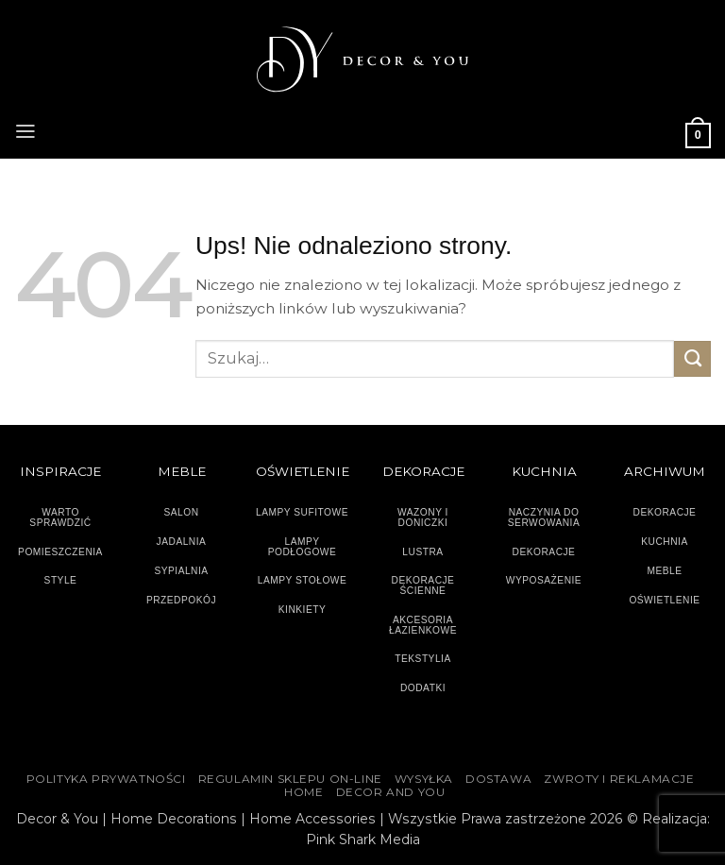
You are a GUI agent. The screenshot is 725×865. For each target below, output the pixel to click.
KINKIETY (302, 609)
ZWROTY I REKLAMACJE (619, 779)
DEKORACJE (665, 512)
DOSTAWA (498, 779)
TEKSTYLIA (423, 658)
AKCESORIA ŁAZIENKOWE (423, 625)
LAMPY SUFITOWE (302, 512)
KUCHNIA (664, 541)
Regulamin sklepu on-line (290, 779)
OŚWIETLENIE (664, 600)
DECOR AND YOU (391, 792)
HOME (303, 792)
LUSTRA (422, 552)
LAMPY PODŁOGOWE (302, 546)
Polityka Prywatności (106, 779)
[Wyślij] (692, 359)
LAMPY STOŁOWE (302, 580)
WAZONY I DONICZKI (422, 517)
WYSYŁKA (424, 779)
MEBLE (664, 571)
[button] (25, 129)
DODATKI (423, 688)
